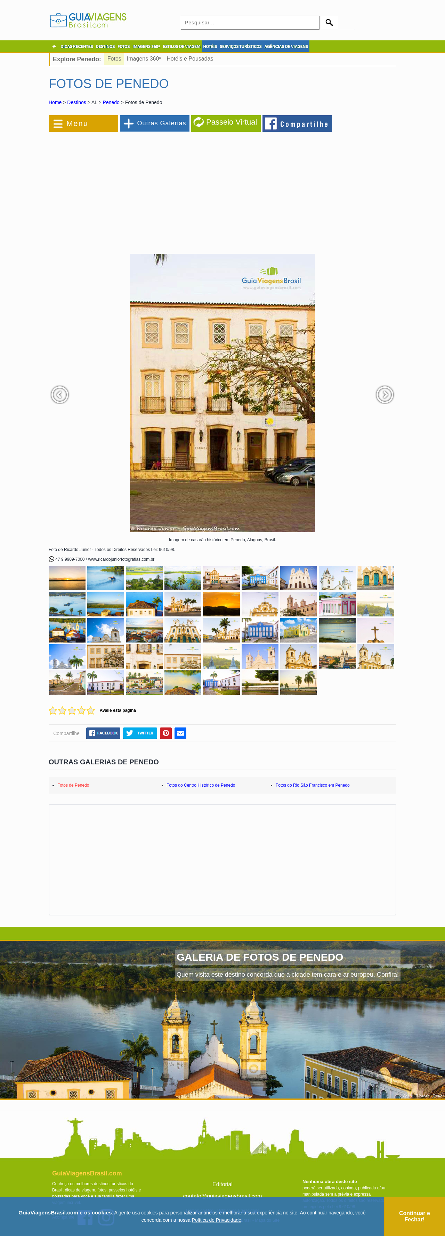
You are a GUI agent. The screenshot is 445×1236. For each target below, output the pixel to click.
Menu (77, 123)
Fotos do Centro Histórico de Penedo (201, 785)
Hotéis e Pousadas (190, 59)
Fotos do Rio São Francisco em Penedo (313, 785)
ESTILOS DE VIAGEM (181, 46)
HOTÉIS (210, 46)
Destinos (76, 102)
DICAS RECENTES (76, 46)
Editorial (222, 1184)
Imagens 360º (144, 59)
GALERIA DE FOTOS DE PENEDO (260, 957)
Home (55, 102)
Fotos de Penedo (73, 785)
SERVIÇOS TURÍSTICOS (240, 46)
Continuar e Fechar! (414, 1216)
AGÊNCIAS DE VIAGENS (286, 46)
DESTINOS (105, 46)
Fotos (114, 59)
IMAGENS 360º (146, 46)
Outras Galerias (161, 123)
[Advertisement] (124, 189)
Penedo (111, 102)
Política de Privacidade (216, 1220)
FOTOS (124, 46)
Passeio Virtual (231, 122)
